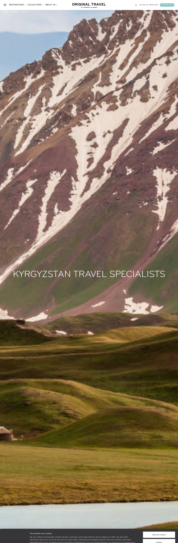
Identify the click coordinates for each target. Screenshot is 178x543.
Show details (35, 538)
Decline (159, 529)
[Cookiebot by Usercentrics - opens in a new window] (15, 538)
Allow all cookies (159, 522)
